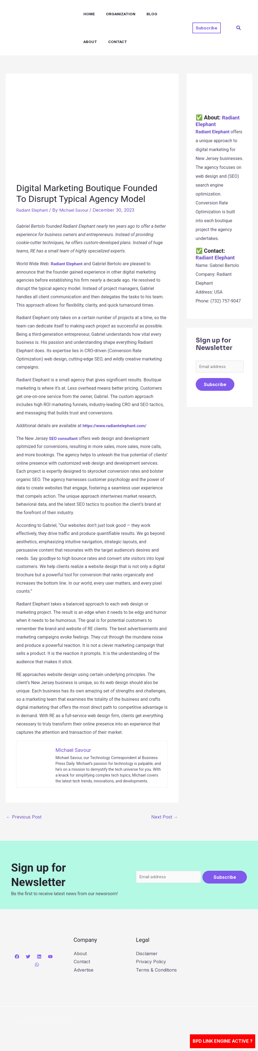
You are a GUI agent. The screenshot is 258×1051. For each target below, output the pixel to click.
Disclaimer (147, 953)
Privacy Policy (151, 961)
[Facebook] (17, 956)
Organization (113, 14)
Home (83, 14)
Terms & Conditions (156, 970)
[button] (206, 27)
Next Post (164, 816)
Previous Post (23, 816)
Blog (142, 14)
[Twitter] (28, 956)
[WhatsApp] (37, 964)
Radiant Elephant (34, 210)
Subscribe (215, 385)
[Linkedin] (39, 956)
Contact (87, 41)
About (163, 14)
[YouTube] (50, 956)
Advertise (83, 970)
